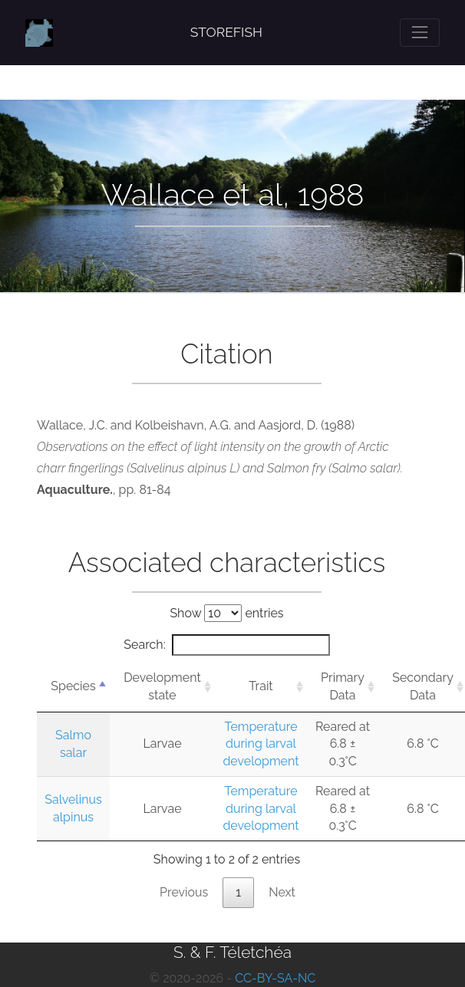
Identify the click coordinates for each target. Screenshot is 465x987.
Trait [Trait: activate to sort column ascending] (260, 686)
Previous (184, 892)
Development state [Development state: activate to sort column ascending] (162, 686)
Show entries (226, 613)
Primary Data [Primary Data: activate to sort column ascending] (342, 686)
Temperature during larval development (260, 743)
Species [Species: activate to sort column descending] (73, 686)
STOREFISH (226, 32)
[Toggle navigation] (420, 32)
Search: (226, 645)
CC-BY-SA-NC (275, 978)
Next (282, 892)
